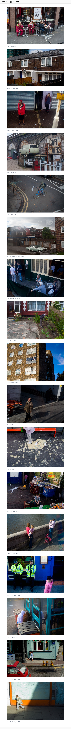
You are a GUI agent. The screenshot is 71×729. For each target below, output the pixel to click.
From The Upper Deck (10, 1)
